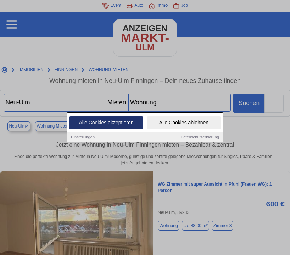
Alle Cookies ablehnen (183, 123)
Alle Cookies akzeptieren (106, 123)
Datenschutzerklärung (199, 137)
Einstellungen (83, 137)
